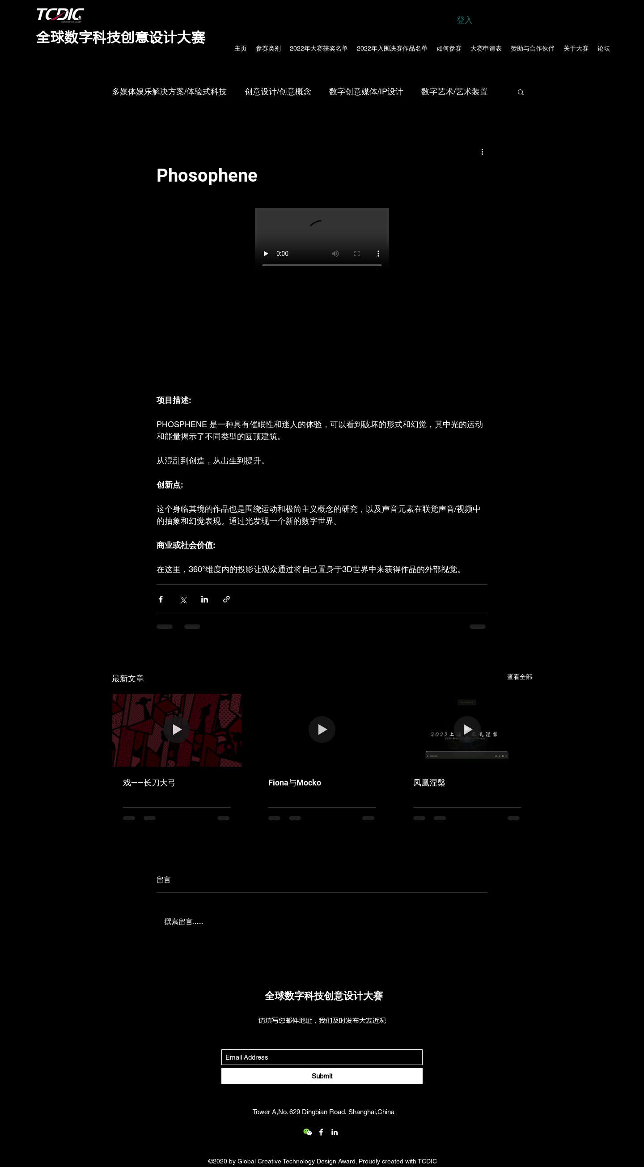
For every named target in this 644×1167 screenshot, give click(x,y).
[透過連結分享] (226, 599)
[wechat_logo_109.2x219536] (307, 1132)
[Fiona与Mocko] (322, 730)
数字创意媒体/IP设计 (366, 91)
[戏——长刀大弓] (177, 730)
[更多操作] (482, 151)
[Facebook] (321, 1132)
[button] (521, 91)
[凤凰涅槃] (467, 730)
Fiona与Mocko (294, 782)
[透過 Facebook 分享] (161, 599)
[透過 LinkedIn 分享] (204, 599)
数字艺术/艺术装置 (454, 91)
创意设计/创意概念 (278, 91)
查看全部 (519, 676)
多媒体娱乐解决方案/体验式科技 (169, 91)
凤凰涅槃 (429, 782)
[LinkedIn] (334, 1132)
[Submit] (322, 1076)
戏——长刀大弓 (149, 782)
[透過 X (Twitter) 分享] (182, 599)
